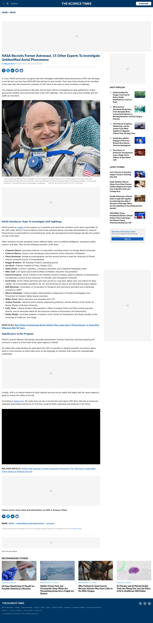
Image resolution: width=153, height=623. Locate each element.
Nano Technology (27, 607)
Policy (43, 607)
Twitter (8, 70)
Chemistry (67, 607)
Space (48, 607)
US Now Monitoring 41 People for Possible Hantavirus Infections (18, 587)
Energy (37, 607)
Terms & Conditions (16, 610)
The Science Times (76, 4)
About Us (5, 610)
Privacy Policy (28, 610)
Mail (21, 70)
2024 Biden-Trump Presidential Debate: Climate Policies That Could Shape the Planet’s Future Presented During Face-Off (121, 218)
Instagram (149, 603)
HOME (5, 12)
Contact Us (38, 610)
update (20, 227)
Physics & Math (57, 607)
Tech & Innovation (7, 607)
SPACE (13, 12)
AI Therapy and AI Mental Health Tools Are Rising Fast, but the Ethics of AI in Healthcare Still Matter (134, 588)
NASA (11, 523)
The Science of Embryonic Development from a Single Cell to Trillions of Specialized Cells (123, 155)
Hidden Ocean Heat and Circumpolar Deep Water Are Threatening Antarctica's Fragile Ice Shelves (57, 590)
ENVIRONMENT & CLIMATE (49, 582)
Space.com (19, 401)
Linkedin (12, 70)
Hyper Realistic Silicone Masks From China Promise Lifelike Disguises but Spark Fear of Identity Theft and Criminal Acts (121, 186)
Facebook (4, 70)
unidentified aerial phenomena (30, 523)
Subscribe (143, 4)
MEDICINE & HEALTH (9, 583)
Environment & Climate (93, 607)
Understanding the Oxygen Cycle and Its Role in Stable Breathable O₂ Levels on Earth (122, 97)
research (50, 523)
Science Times (77, 529)
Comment (17, 70)
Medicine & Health (78, 607)
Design (17, 607)
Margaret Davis (9, 64)
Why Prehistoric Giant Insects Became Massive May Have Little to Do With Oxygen (95, 588)
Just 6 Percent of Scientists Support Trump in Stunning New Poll (120, 174)
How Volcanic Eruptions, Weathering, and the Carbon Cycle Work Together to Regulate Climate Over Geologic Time (124, 128)
